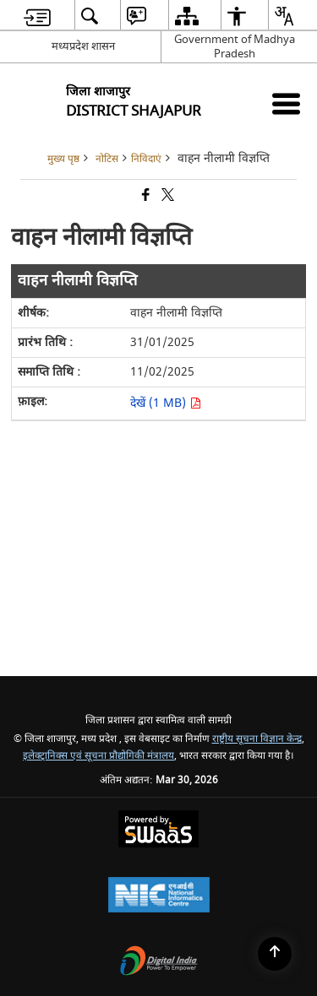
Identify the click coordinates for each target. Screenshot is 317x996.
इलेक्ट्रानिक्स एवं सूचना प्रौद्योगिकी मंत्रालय (98, 756)
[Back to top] (275, 954)
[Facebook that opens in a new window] (144, 196)
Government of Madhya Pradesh (234, 46)
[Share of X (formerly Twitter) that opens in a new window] (166, 196)
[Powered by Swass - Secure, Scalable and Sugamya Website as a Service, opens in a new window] (158, 831)
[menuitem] (37, 15)
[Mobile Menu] (286, 103)
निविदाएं (146, 159)
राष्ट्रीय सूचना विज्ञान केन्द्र (257, 739)
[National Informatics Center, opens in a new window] (159, 896)
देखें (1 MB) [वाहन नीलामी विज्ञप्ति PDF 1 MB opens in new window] (165, 403)
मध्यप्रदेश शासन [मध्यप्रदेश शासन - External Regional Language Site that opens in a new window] (83, 46)
